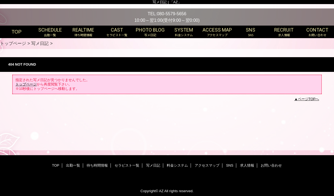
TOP (17, 32)
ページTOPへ (308, 99)
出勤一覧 (73, 165)
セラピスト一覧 (127, 165)
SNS (229, 165)
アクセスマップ (207, 165)
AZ (161, 191)
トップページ (13, 43)
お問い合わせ (271, 165)
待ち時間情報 (97, 165)
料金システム (177, 165)
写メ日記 (40, 43)
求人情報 (247, 165)
